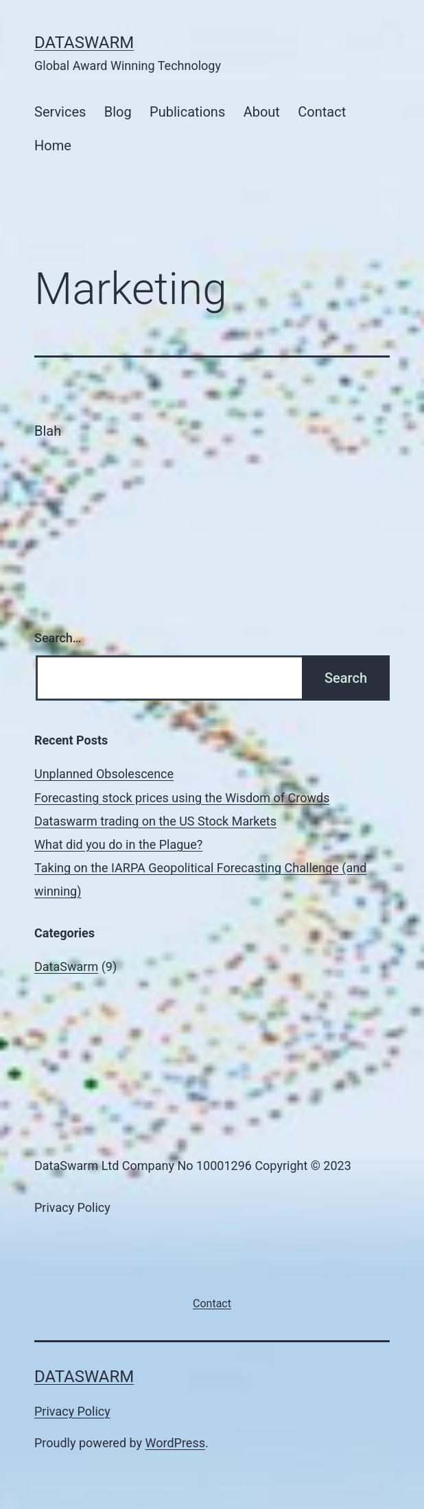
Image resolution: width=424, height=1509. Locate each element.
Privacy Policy (72, 1411)
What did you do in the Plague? (118, 844)
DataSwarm (84, 42)
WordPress (175, 1443)
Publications (187, 112)
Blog (118, 112)
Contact (322, 112)
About (262, 112)
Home (52, 145)
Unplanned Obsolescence (104, 774)
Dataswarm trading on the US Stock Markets (155, 821)
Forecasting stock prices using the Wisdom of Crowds (181, 798)
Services (60, 112)
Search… (58, 638)
